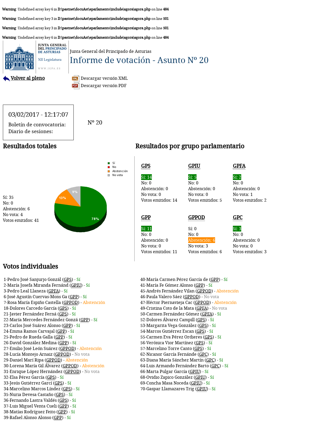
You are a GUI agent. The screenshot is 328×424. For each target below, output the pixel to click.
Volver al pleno (24, 78)
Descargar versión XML (100, 78)
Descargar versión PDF (99, 85)
